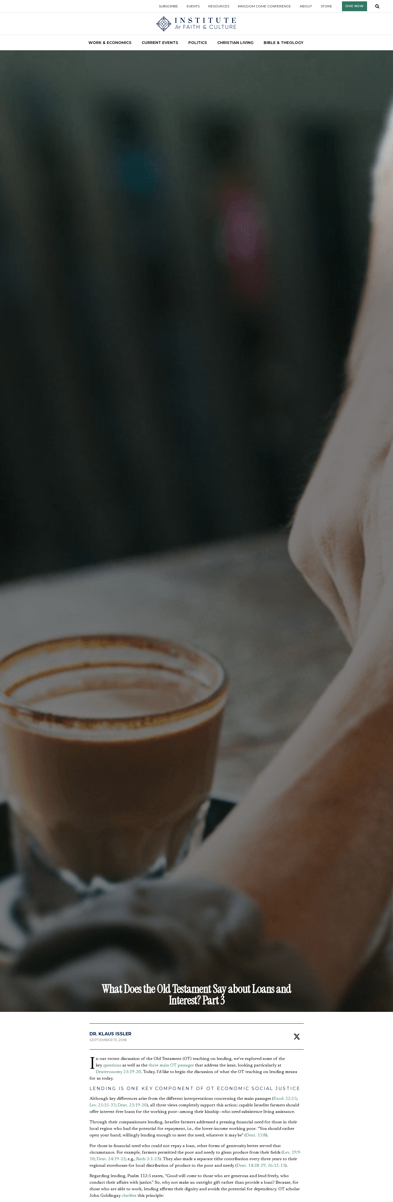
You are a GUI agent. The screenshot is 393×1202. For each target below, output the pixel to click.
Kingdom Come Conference (264, 6)
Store (326, 6)
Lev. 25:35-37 (102, 1105)
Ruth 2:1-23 (147, 1159)
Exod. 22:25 (284, 1099)
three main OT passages (171, 1065)
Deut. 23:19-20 (132, 1105)
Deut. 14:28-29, (252, 1165)
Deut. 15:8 (256, 1135)
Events (193, 6)
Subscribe (168, 6)
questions (112, 1065)
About (306, 6)
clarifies (129, 1196)
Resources (218, 6)
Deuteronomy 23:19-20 (118, 1072)
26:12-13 (276, 1165)
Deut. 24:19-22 (111, 1159)
